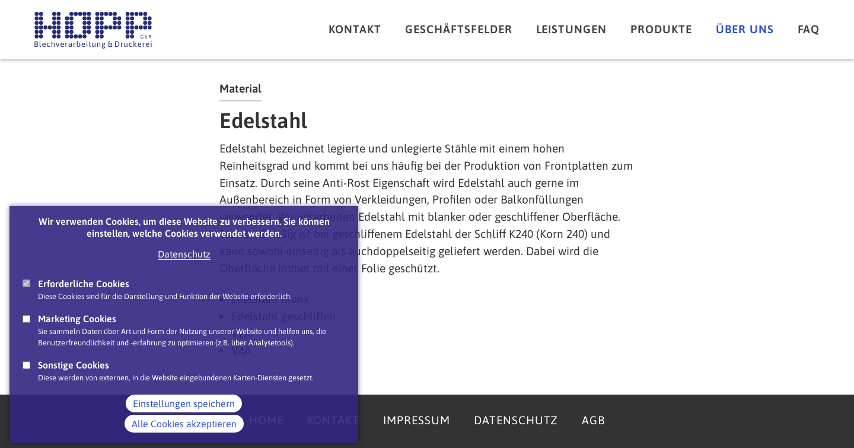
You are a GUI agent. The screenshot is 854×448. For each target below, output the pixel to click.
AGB (593, 420)
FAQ (809, 29)
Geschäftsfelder (458, 29)
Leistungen (571, 29)
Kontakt (355, 29)
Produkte (661, 29)
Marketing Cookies (77, 334)
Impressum (416, 420)
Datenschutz (184, 269)
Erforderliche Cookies (83, 299)
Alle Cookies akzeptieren (184, 438)
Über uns (745, 29)
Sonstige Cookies (73, 380)
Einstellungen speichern (184, 418)
